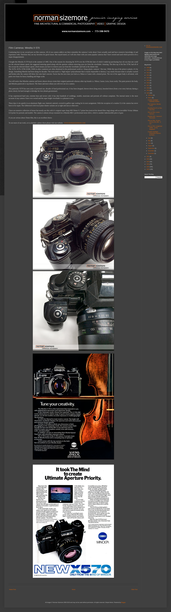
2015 (148, 80)
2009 (148, 67)
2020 (148, 93)
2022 (148, 159)
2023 (148, 161)
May (149, 140)
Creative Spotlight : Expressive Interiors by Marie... (154, 133)
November (151, 151)
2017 (148, 85)
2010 (148, 70)
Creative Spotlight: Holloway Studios (153, 100)
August (150, 145)
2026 (148, 169)
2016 (148, 83)
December (151, 153)
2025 (148, 167)
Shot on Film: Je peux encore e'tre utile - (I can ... (154, 122)
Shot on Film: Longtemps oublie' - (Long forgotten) (155, 127)
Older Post (134, 589)
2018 (148, 88)
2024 (148, 164)
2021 (148, 156)
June (149, 143)
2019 (148, 90)
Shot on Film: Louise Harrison (154, 113)
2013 (148, 75)
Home (73, 589)
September (151, 148)
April (149, 138)
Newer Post (12, 589)
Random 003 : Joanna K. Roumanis (155, 117)
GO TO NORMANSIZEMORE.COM (154, 46)
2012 (148, 73)
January (150, 95)
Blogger (123, 602)
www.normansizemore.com (75, 123)
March (150, 97)
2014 (148, 77)
